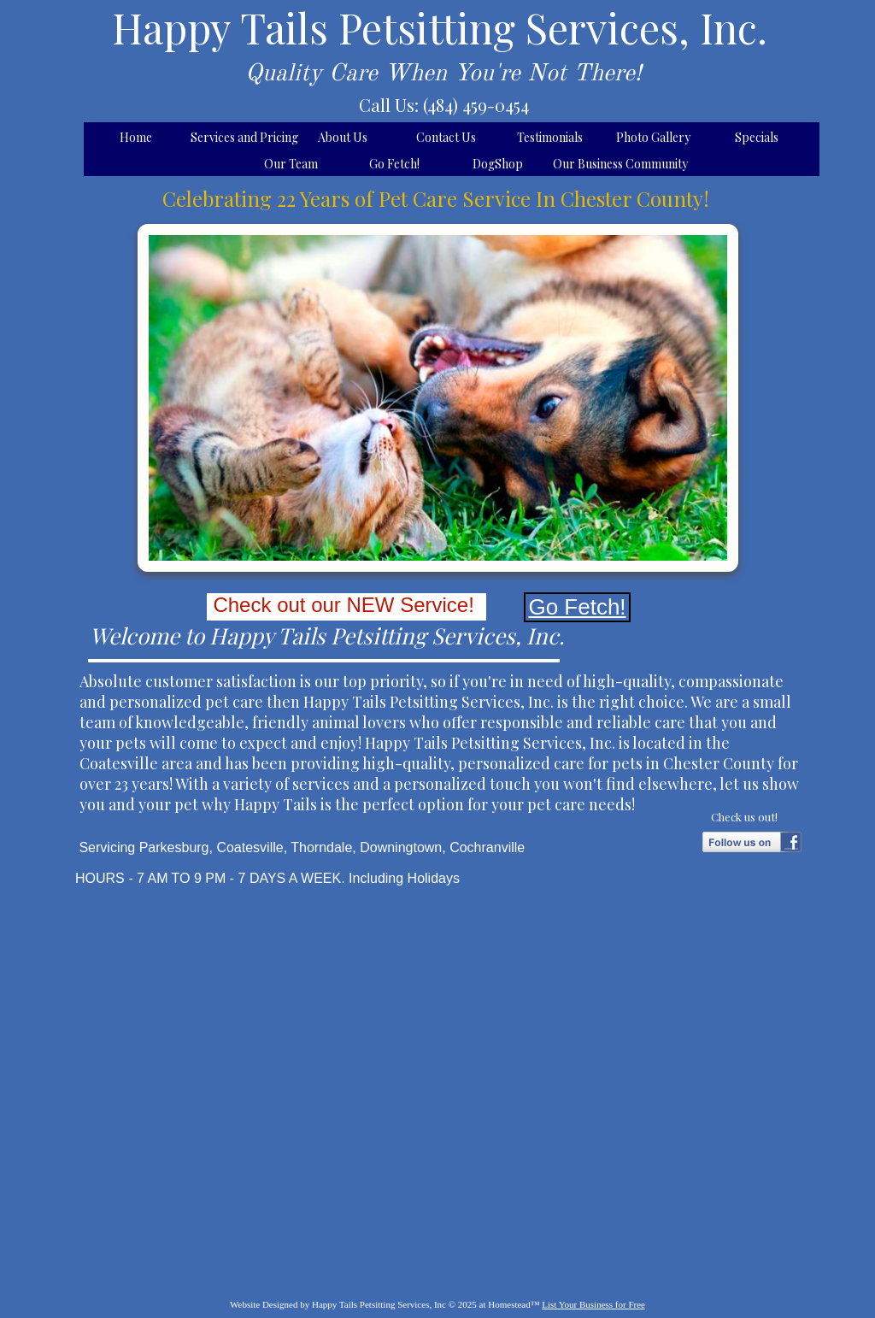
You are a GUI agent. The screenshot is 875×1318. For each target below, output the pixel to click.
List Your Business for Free (593, 1304)
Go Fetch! (576, 607)
